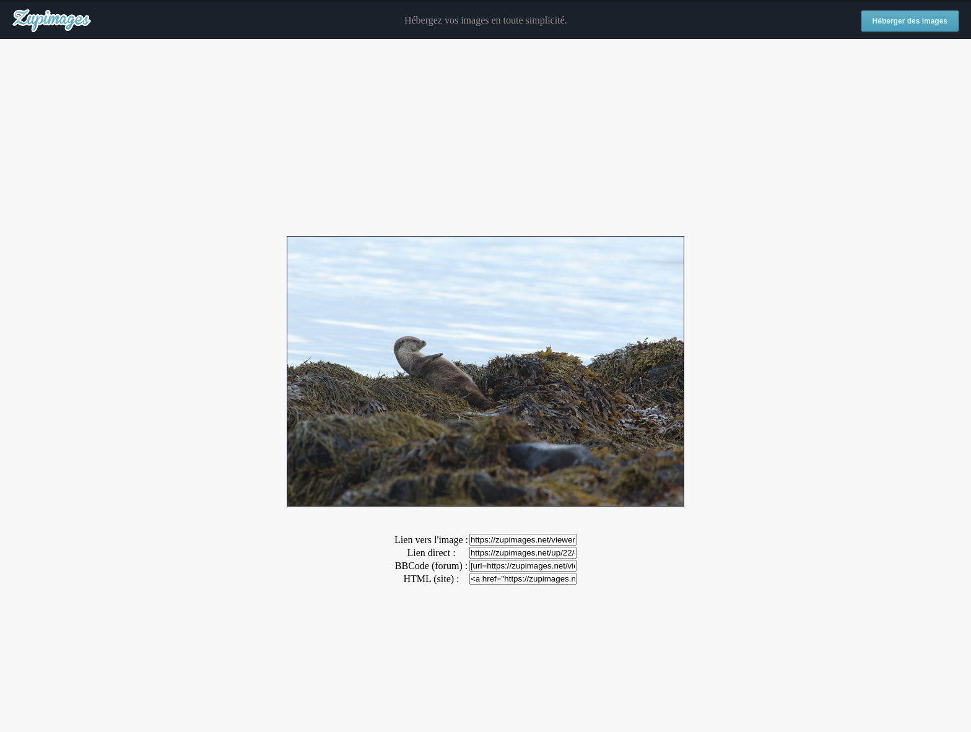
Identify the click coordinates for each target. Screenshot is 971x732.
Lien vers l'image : (431, 539)
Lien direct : (431, 552)
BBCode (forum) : (431, 565)
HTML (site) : (431, 578)
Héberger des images (910, 21)
